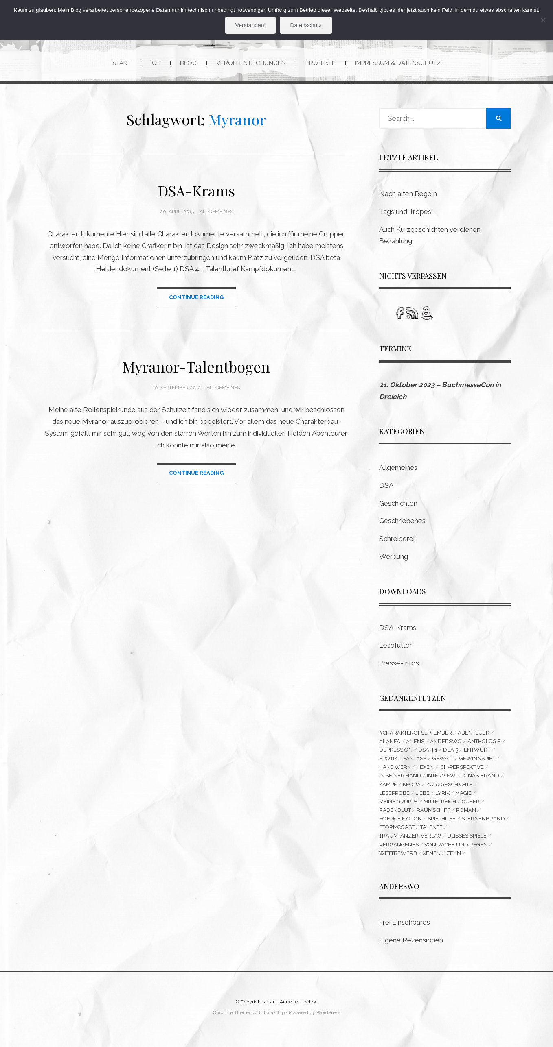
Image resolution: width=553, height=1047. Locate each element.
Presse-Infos (399, 663)
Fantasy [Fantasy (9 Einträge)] (415, 760)
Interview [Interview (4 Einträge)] (441, 778)
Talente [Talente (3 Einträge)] (431, 832)
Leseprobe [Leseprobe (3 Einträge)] (394, 796)
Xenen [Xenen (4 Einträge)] (432, 859)
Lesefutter (395, 646)
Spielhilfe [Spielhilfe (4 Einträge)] (442, 823)
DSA (386, 486)
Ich (155, 63)
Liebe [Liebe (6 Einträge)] (422, 796)
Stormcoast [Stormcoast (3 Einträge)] (397, 832)
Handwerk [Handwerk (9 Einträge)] (394, 769)
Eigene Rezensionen (411, 946)
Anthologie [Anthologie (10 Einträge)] (484, 742)
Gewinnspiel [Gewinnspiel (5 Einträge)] (477, 760)
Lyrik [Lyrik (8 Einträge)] (442, 796)
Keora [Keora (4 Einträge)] (412, 787)
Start (121, 63)
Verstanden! (250, 25)
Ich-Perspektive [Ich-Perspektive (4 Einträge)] (461, 769)
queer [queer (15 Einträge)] (471, 805)
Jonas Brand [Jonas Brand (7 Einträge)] (480, 778)
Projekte (320, 63)
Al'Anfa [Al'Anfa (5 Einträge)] (389, 742)
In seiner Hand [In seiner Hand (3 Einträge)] (400, 778)
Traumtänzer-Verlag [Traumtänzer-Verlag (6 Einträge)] (410, 841)
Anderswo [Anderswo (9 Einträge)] (446, 742)
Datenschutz (306, 25)
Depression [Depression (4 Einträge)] (396, 751)
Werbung (393, 557)
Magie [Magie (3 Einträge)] (463, 796)
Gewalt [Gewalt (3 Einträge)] (443, 760)
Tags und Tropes (405, 212)
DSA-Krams (196, 191)
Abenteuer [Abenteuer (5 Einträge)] (473, 733)
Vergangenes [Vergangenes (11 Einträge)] (399, 850)
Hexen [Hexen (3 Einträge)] (425, 769)
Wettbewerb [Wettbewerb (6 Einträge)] (398, 859)
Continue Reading (196, 297)
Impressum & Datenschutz (398, 63)
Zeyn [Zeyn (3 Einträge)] (453, 859)
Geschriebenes (402, 521)
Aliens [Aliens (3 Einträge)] (415, 742)
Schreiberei (397, 539)
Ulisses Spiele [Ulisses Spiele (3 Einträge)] (467, 841)
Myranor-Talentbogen (196, 367)
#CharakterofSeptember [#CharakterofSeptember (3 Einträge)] (415, 733)
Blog (188, 63)
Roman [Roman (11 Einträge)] (466, 814)
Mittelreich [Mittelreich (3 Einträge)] (440, 805)
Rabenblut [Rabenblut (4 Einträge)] (395, 814)
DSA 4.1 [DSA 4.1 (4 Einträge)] (427, 751)
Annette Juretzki (299, 1008)
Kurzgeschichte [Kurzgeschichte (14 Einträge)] (449, 787)
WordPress (328, 1018)
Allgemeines (216, 212)
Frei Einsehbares (404, 928)
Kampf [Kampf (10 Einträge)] (388, 787)
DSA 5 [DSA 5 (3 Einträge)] (450, 751)
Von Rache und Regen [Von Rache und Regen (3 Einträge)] (455, 850)
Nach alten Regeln (408, 194)
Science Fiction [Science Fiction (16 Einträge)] (400, 823)
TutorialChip (271, 1018)
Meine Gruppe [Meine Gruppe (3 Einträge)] (398, 805)
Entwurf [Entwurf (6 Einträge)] (477, 751)
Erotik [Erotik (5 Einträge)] (388, 760)
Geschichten (398, 504)
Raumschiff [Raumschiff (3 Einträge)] (433, 814)
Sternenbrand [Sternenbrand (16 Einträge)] (483, 823)
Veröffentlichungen (251, 63)
